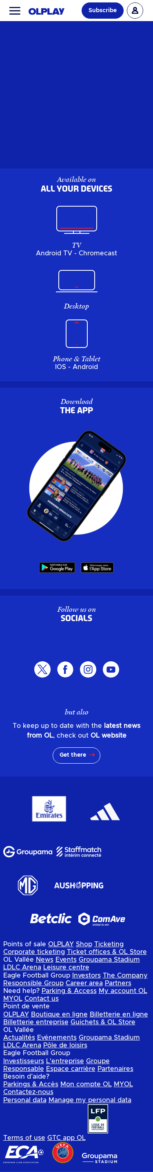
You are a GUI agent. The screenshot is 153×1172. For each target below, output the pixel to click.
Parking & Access (69, 991)
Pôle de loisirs (65, 1045)
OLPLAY (61, 944)
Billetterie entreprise (36, 1022)
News (44, 959)
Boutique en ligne (59, 1014)
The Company (125, 975)
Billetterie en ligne (119, 1014)
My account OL (123, 991)
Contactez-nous (28, 1092)
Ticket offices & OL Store (107, 952)
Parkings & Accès (30, 1084)
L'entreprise (65, 1061)
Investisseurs (23, 1061)
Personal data (25, 1100)
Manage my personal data (90, 1100)
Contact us (41, 998)
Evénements (57, 1037)
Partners (118, 983)
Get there (73, 755)
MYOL (12, 998)
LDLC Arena (22, 967)
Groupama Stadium (109, 959)
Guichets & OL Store (103, 1022)
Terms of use (24, 1138)
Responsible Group (33, 983)
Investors (86, 975)
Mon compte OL (86, 1084)
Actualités (19, 1037)
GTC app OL (66, 1138)
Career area (84, 983)
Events (66, 959)
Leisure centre (66, 967)
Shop (84, 944)
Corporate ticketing (34, 952)
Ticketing (109, 944)
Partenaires (115, 1069)
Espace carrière (70, 1069)
